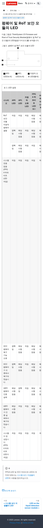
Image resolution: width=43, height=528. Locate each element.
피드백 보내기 (9, 491)
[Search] (38, 3)
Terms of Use (28, 523)
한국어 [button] (29, 3)
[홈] (4, 10)
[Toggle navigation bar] (3, 3)
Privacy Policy (15, 523)
